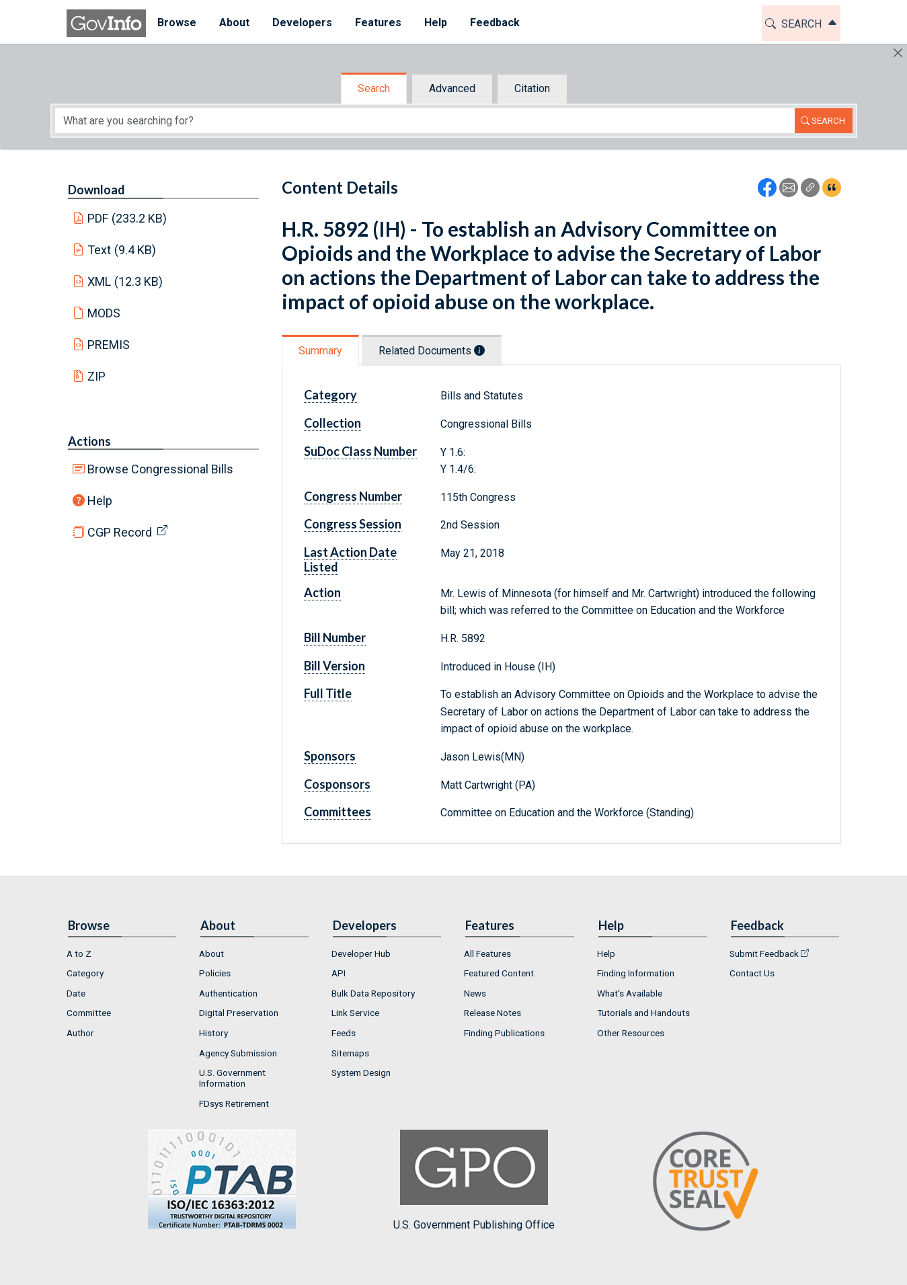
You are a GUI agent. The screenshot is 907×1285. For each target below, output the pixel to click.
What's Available (629, 993)
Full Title (328, 693)
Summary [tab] (320, 350)
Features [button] (378, 22)
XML (125, 281)
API (338, 973)
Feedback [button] (495, 22)
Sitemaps (350, 1053)
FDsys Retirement (234, 1103)
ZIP (96, 376)
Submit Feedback (764, 953)
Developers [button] (302, 22)
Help (99, 501)
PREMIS (108, 345)
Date (76, 993)
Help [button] (435, 22)
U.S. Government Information (232, 1078)
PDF (127, 218)
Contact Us (752, 973)
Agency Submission (238, 1053)
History (213, 1032)
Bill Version (334, 665)
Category (330, 394)
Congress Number (353, 496)
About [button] (234, 22)
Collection (332, 423)
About (211, 953)
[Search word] (425, 120)
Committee (89, 1012)
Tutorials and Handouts (643, 1012)
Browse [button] (176, 22)
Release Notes (492, 1012)
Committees (337, 811)
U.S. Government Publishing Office (474, 1180)
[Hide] (898, 53)
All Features (487, 953)
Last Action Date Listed (350, 559)
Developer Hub (361, 953)
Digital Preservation (238, 1012)
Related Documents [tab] (432, 350)
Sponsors (330, 755)
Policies (215, 973)
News (475, 993)
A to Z (79, 953)
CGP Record (119, 532)
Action (322, 592)
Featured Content (499, 973)
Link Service (355, 1012)
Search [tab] (374, 88)
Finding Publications (504, 1032)
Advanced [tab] (452, 88)
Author (80, 1032)
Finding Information (635, 973)
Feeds (343, 1032)
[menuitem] (177, 23)
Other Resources (630, 1032)
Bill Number (335, 637)
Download (96, 189)
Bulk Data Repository (373, 993)
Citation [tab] (532, 88)
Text (121, 250)
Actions (89, 441)
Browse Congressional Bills (160, 469)
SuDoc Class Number (360, 451)
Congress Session (352, 523)
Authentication (228, 993)
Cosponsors (337, 784)
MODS (103, 313)
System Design (361, 1072)
